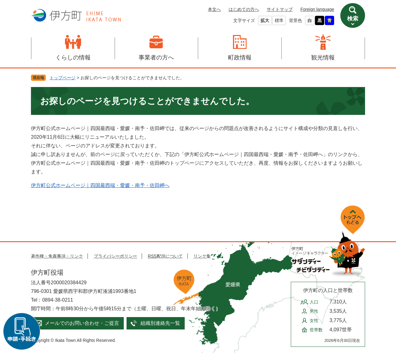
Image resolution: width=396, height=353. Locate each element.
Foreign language (317, 9)
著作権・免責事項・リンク (57, 256)
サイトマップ (280, 9)
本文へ (214, 9)
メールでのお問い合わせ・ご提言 (82, 323)
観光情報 (323, 57)
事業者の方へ (156, 57)
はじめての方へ (244, 9)
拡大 (264, 20)
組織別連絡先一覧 (160, 323)
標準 (279, 20)
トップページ (62, 77)
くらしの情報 (73, 57)
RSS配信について (165, 256)
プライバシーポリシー (115, 256)
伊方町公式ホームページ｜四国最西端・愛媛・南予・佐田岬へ (100, 185)
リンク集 (202, 256)
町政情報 (240, 57)
